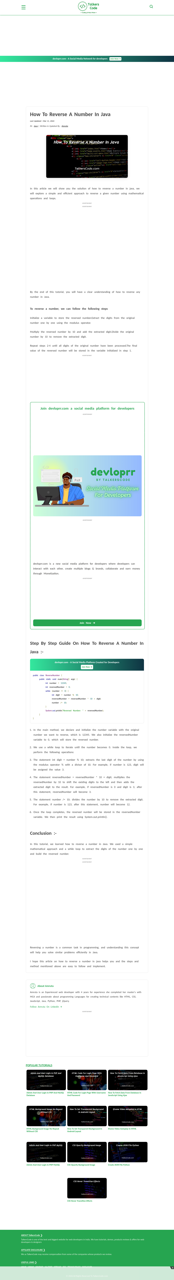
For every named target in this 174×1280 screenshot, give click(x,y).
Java (36, 126)
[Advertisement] (87, 35)
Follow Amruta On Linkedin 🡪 (46, 1006)
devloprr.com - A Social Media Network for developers (87, 59)
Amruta (65, 126)
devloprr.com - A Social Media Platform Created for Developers (87, 665)
